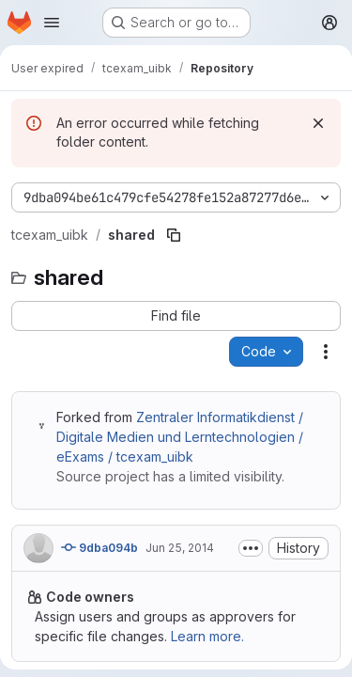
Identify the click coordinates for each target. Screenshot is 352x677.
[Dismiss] (318, 123)
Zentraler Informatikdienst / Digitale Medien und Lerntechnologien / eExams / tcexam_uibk (179, 436)
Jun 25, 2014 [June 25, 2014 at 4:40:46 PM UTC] (179, 548)
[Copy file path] (174, 235)
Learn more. (207, 636)
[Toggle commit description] (250, 548)
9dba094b (99, 547)
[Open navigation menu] (52, 23)
